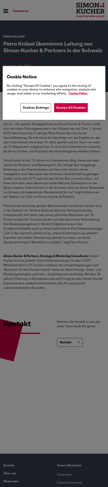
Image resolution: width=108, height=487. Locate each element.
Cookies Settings (36, 107)
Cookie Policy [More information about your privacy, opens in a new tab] (78, 93)
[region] (54, 93)
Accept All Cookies (71, 107)
